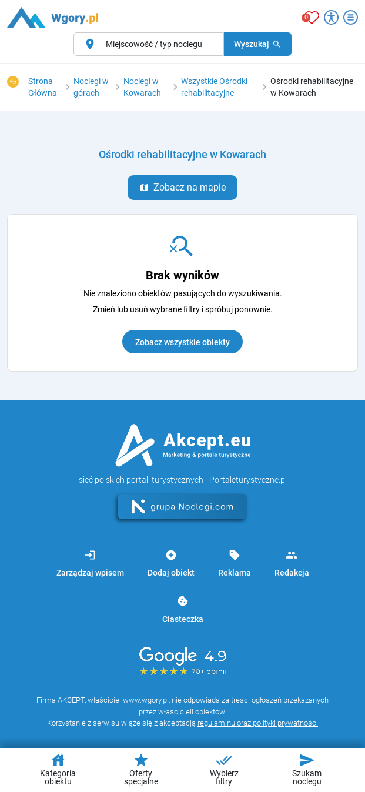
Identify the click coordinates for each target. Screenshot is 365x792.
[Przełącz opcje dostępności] (331, 17)
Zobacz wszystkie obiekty (182, 342)
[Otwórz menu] (350, 17)
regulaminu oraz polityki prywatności (257, 723)
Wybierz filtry (224, 769)
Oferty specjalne (141, 769)
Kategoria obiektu (58, 769)
